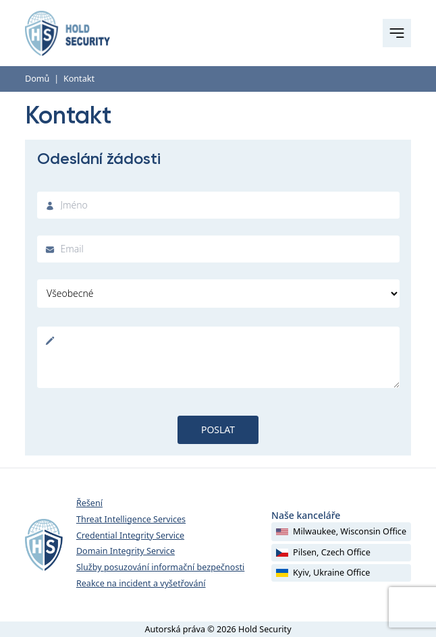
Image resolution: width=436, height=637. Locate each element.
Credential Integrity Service (130, 535)
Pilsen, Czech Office (323, 552)
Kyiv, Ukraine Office (323, 572)
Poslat (218, 429)
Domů (37, 78)
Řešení (89, 503)
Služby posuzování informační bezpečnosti (160, 567)
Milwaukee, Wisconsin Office (341, 531)
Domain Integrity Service (125, 551)
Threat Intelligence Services (131, 519)
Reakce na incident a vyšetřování (141, 583)
